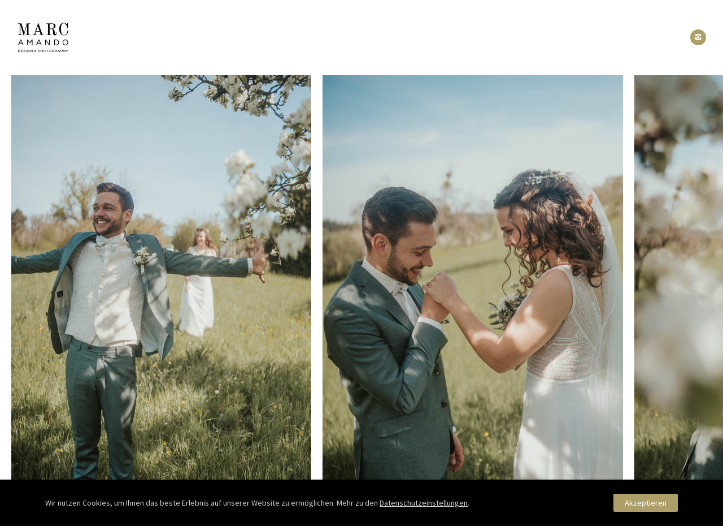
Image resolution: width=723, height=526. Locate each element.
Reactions (371, 37)
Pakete (427, 37)
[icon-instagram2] (698, 37)
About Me (309, 37)
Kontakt (480, 37)
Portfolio (248, 37)
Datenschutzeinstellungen (424, 503)
